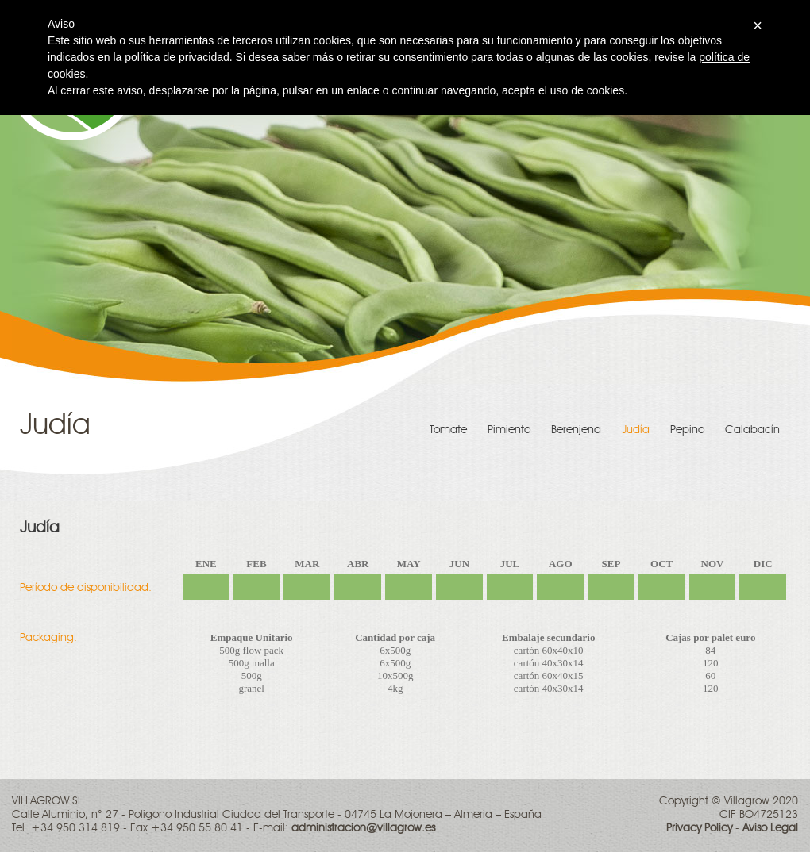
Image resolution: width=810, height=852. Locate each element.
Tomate (448, 430)
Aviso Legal (770, 828)
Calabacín (752, 430)
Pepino (687, 430)
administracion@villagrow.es (363, 828)
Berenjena (576, 430)
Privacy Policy (699, 828)
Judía (636, 430)
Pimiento (509, 430)
